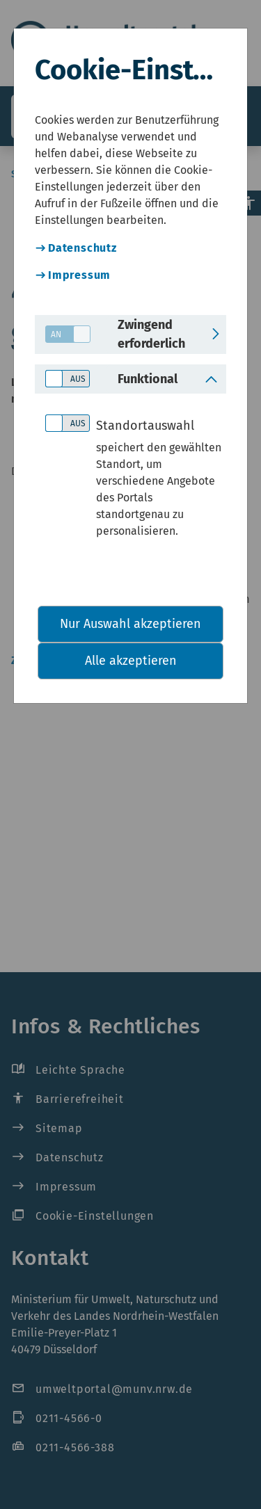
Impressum (79, 275)
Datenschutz (82, 248)
